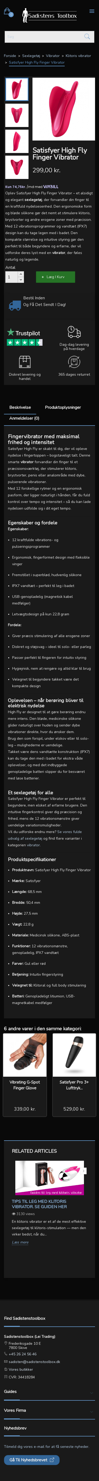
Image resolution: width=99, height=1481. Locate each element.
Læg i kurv (55, 276)
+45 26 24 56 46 (22, 1354)
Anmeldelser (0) (24, 418)
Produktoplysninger (63, 407)
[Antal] (11, 277)
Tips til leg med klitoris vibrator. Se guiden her (39, 1204)
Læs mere (20, 1242)
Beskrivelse (20, 407)
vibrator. (34, 845)
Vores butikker (20, 1369)
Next (83, 1171)
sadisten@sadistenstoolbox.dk (34, 1361)
